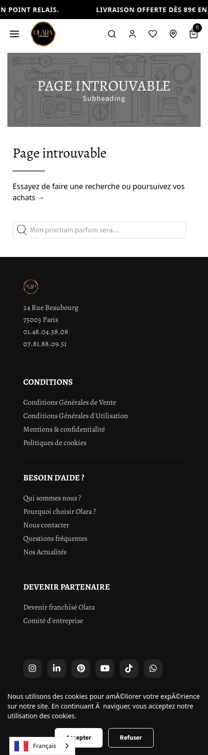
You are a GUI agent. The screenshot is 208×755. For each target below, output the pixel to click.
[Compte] (132, 34)
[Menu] (14, 34)
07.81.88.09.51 (44, 344)
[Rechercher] (112, 34)
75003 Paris (40, 320)
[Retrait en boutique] (173, 34)
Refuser (131, 737)
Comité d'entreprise (53, 621)
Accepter (78, 737)
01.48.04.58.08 (45, 332)
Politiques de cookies (54, 443)
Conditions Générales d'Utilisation (75, 416)
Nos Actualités (44, 552)
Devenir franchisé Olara (59, 607)
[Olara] (43, 34)
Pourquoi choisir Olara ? (59, 511)
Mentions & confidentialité (64, 429)
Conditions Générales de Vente (69, 402)
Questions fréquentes (55, 538)
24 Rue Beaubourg (50, 307)
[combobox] (42, 746)
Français (35, 746)
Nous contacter (46, 525)
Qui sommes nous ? (52, 498)
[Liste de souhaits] (152, 34)
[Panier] (193, 34)
